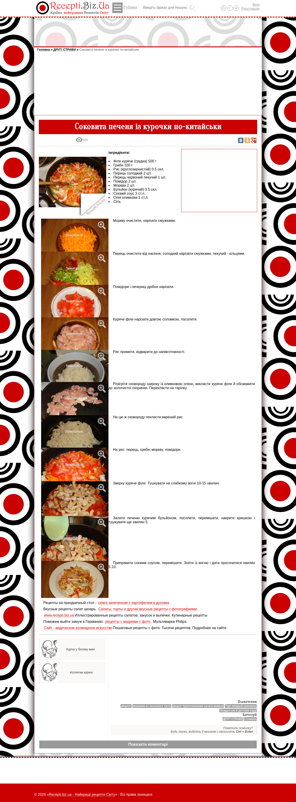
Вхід (256, 5)
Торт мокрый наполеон (240, 706)
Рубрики (124, 7)
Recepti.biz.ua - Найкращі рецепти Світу (82, 794)
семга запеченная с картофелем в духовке (133, 603)
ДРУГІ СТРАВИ (64, 49)
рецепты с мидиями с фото (127, 621)
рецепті (126, 706)
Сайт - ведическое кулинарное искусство (78, 628)
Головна (43, 49)
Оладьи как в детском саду (238, 710)
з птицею (250, 719)
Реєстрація (250, 9)
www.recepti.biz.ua (59, 615)
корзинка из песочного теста (152, 706)
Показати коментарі (148, 744)
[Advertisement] (148, 30)
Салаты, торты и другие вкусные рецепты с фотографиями (147, 609)
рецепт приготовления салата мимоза (198, 706)
